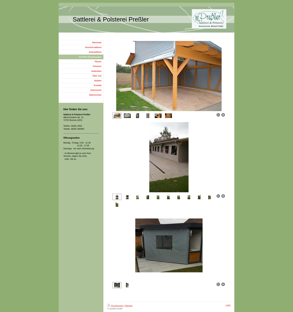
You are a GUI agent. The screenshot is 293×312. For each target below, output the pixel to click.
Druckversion (115, 306)
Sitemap (128, 306)
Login (228, 305)
